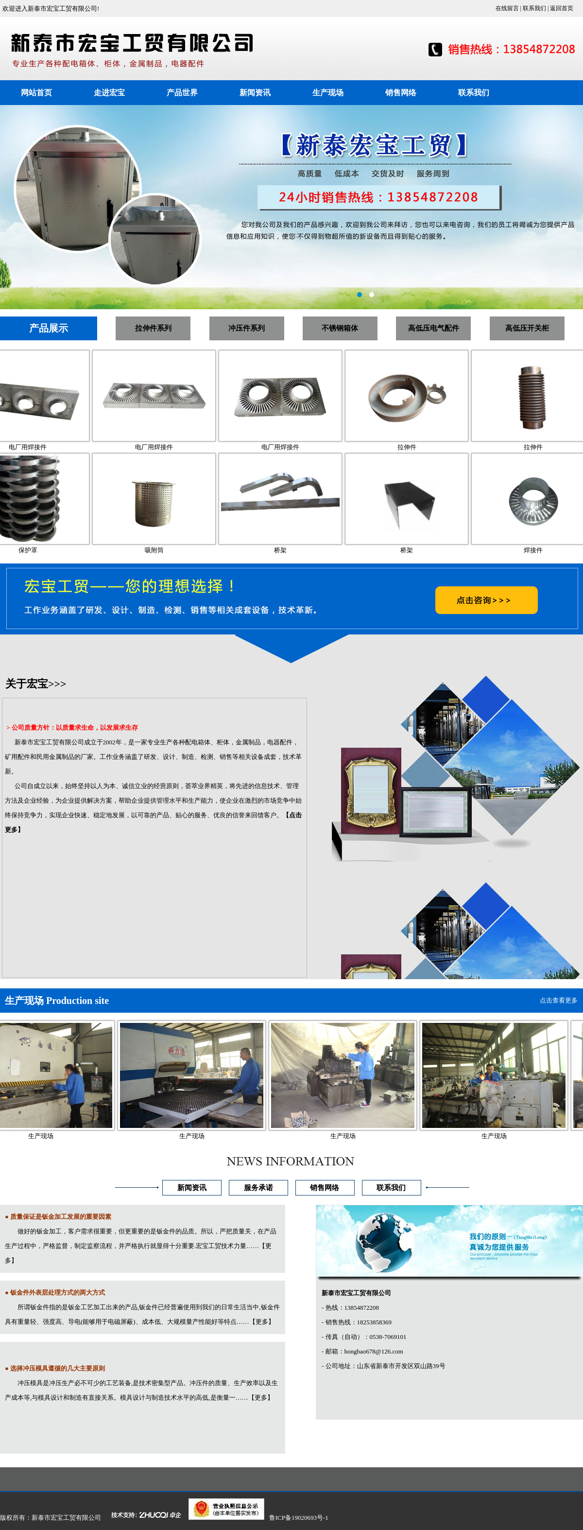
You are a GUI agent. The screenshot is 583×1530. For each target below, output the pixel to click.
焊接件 (541, 550)
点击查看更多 (559, 1000)
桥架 (289, 550)
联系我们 (534, 8)
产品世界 (182, 92)
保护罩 (36, 550)
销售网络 (400, 92)
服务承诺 (258, 1188)
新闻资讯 (255, 92)
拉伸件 (415, 447)
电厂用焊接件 (36, 447)
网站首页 (36, 92)
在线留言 (507, 8)
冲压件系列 (246, 328)
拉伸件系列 (153, 328)
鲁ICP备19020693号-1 (298, 1517)
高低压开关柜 (527, 328)
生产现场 (327, 92)
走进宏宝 (109, 92)
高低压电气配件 (433, 328)
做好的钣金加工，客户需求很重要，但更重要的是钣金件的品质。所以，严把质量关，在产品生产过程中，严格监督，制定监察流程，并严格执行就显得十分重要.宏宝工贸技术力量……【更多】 (140, 1246)
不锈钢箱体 (340, 328)
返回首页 (561, 8)
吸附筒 (163, 550)
